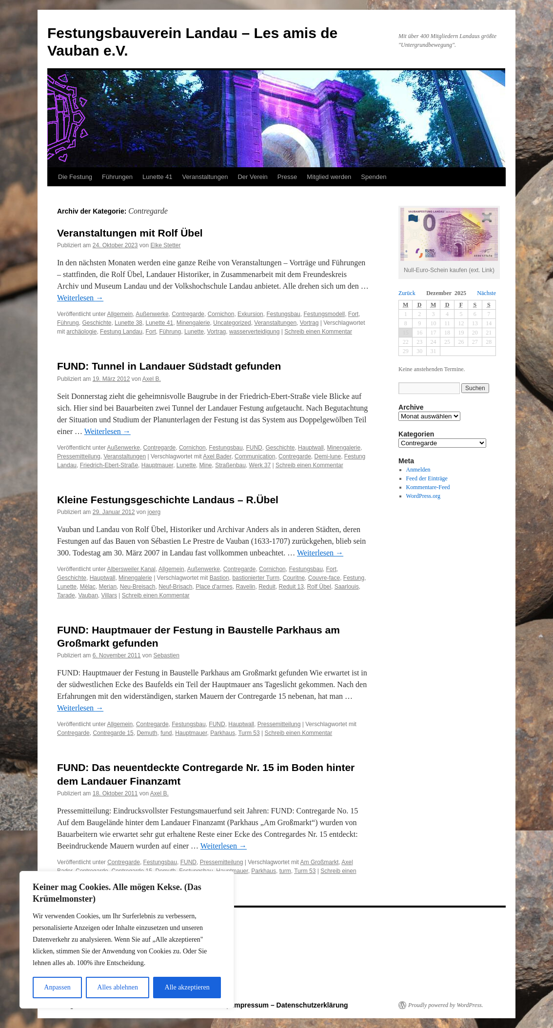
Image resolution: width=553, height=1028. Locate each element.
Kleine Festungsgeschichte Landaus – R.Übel (167, 499)
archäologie (81, 331)
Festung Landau (121, 331)
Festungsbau (283, 314)
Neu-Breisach (138, 586)
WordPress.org (423, 496)
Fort (353, 314)
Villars (109, 595)
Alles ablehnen (117, 987)
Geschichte (96, 322)
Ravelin (246, 586)
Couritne (294, 577)
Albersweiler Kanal (131, 569)
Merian (108, 586)
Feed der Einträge (427, 478)
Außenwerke (152, 314)
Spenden (373, 176)
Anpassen (57, 987)
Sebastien (166, 655)
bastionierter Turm (255, 577)
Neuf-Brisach (175, 586)
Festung (353, 577)
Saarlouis (347, 586)
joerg (154, 512)
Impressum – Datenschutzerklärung (290, 1005)
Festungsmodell (324, 314)
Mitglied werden (329, 176)
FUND (254, 447)
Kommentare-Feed (428, 487)
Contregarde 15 (113, 733)
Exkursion (250, 314)
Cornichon (221, 314)
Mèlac (88, 586)
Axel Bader (217, 456)
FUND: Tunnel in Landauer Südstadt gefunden (169, 366)
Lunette (194, 331)
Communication (255, 456)
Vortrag (309, 322)
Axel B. (151, 379)
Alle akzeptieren (187, 987)
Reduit (267, 586)
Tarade (66, 595)
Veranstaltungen (205, 176)
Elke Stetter (165, 245)
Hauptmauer (157, 465)
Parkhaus (222, 733)
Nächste (486, 293)
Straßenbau (230, 465)
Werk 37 (260, 465)
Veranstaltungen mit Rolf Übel (130, 232)
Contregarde (188, 314)
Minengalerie (193, 322)
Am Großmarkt (319, 862)
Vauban (88, 595)
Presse (287, 176)
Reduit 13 (291, 586)
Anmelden (418, 469)
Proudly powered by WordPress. (445, 1005)
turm (285, 871)
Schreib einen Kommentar (318, 331)
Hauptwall (311, 447)
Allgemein (120, 314)
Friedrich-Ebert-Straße (109, 465)
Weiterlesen (80, 298)
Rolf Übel (319, 586)
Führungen (117, 176)
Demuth (147, 733)
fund (166, 733)
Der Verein (252, 176)
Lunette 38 (128, 322)
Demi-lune (328, 456)
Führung (68, 322)
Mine (205, 465)
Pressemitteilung (78, 456)
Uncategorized (232, 322)
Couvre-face (324, 577)
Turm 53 (248, 733)
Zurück (406, 293)
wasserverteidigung (254, 331)
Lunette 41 (157, 176)
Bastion (219, 577)
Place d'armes (214, 586)
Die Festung (75, 176)
